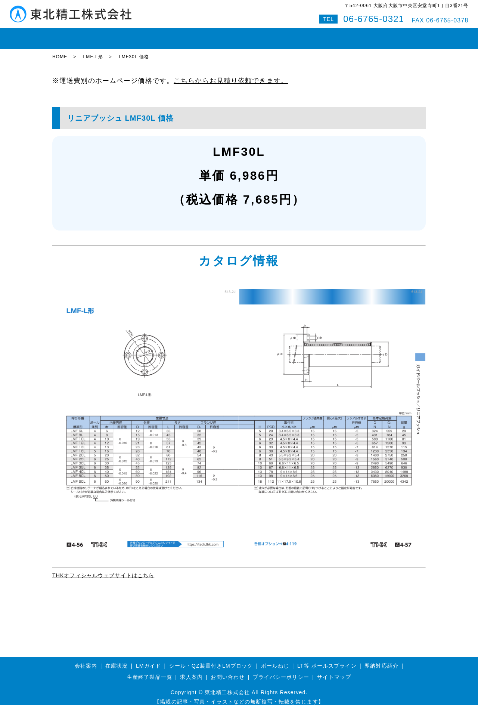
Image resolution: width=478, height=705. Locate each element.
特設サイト (406, 35)
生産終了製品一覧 (149, 670)
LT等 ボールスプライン (327, 659)
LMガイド (130, 35)
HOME (65, 35)
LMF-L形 (93, 50)
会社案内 (303, 35)
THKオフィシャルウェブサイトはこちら (103, 569)
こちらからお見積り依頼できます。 (231, 74)
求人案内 (191, 670)
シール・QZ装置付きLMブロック (211, 659)
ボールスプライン (215, 35)
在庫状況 (96, 35)
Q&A (376, 35)
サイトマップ (334, 670)
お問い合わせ (342, 35)
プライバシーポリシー (281, 670)
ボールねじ (167, 35)
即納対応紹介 (265, 35)
